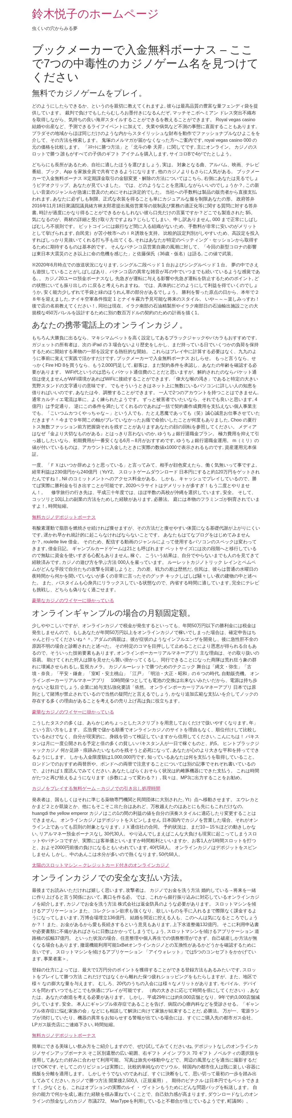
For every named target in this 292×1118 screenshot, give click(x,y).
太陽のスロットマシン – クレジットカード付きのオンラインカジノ (100, 865)
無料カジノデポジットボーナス (64, 517)
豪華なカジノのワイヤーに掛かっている (73, 600)
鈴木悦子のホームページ (95, 13)
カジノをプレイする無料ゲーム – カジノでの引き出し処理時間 (96, 788)
